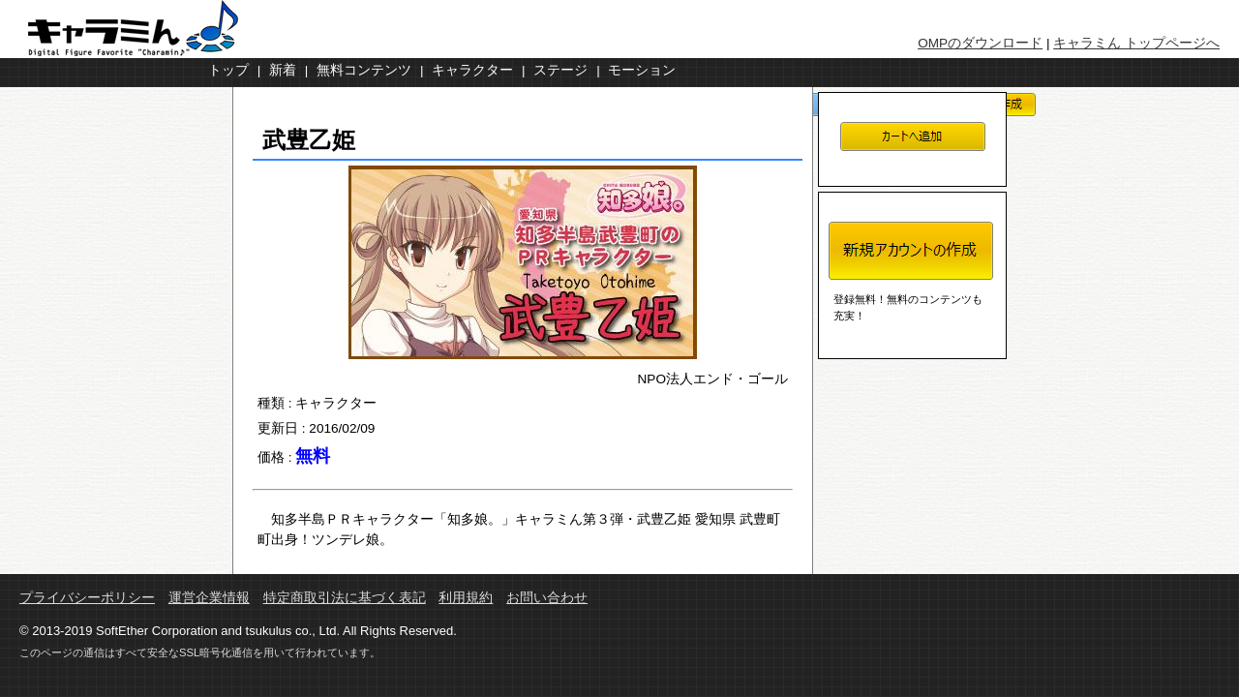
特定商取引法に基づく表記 (344, 598)
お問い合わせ (547, 598)
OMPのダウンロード (980, 43)
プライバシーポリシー (87, 598)
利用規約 (465, 598)
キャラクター (472, 70)
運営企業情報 (209, 598)
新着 (282, 70)
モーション (642, 70)
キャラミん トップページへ (1136, 43)
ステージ (560, 70)
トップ (228, 70)
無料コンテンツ (364, 70)
